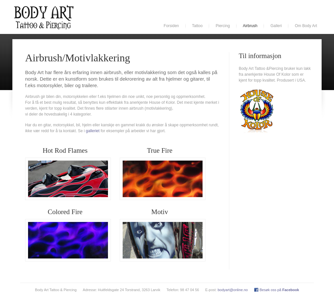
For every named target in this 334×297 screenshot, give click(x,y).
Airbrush (250, 25)
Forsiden (171, 25)
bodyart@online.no (233, 290)
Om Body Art (306, 25)
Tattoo (197, 25)
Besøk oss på (279, 290)
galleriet (92, 131)
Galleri (276, 25)
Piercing (223, 25)
